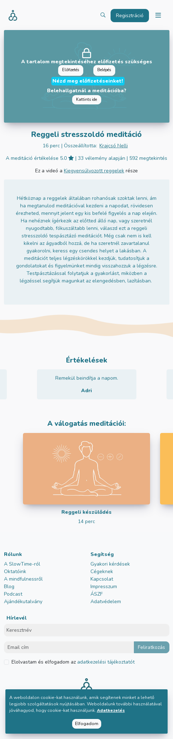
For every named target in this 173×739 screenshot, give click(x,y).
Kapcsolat (101, 579)
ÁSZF (96, 594)
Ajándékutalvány (23, 601)
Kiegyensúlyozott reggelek (94, 170)
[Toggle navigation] (157, 15)
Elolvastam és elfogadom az (73, 662)
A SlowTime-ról (22, 564)
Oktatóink (15, 571)
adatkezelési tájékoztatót (105, 662)
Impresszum (103, 586)
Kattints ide (86, 99)
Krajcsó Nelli (113, 145)
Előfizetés (70, 70)
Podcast (13, 594)
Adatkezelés (111, 710)
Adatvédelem (105, 601)
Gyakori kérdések (110, 564)
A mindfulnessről (23, 579)
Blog (9, 586)
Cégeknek (101, 571)
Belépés (104, 70)
